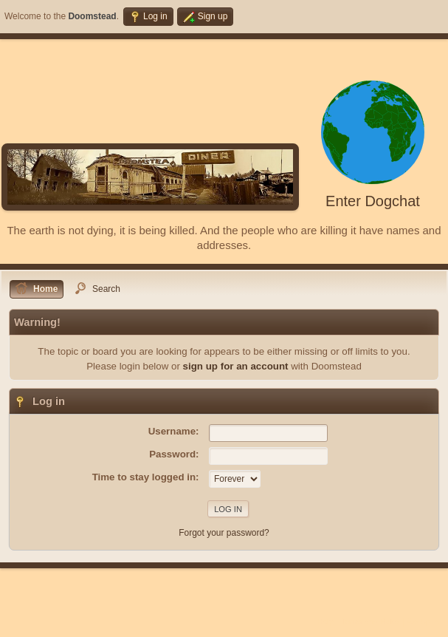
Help (325, 621)
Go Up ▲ (424, 621)
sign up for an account (236, 366)
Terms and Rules (371, 621)
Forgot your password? (224, 533)
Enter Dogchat (372, 201)
